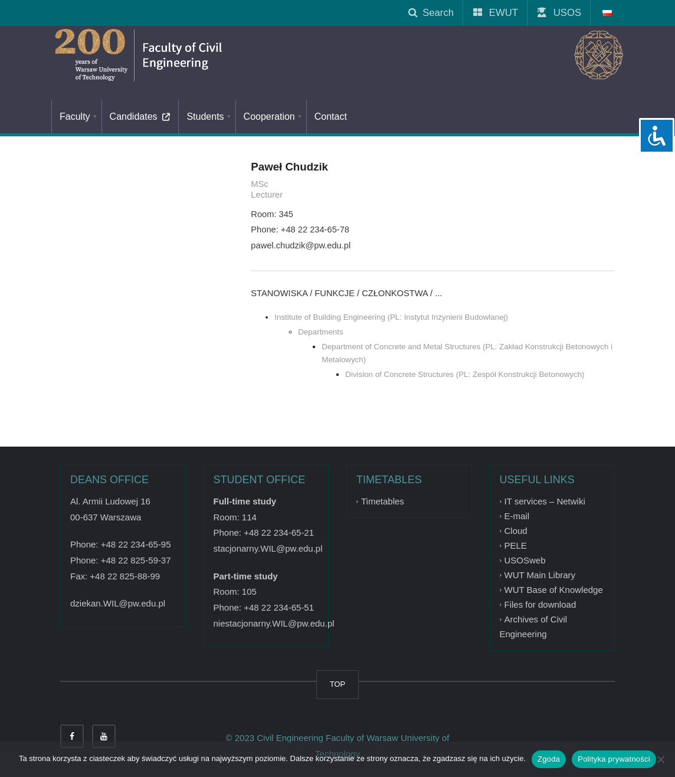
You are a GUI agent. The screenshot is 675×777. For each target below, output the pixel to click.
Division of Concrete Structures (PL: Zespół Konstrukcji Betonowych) (464, 374)
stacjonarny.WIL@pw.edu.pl (268, 548)
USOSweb (525, 560)
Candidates (143, 117)
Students (209, 116)
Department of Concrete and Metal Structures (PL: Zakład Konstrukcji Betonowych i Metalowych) (467, 353)
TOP (337, 684)
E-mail (517, 516)
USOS (560, 12)
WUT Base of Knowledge (553, 590)
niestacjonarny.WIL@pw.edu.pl (274, 623)
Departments (320, 331)
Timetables (382, 501)
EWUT (496, 12)
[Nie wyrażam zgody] (660, 759)
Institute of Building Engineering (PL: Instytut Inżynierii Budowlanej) (391, 317)
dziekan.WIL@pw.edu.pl (117, 603)
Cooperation (274, 116)
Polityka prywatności (614, 759)
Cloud (515, 531)
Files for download (540, 604)
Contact (330, 117)
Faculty (79, 116)
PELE (515, 545)
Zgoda (549, 759)
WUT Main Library (540, 575)
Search (431, 12)
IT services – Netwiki (544, 501)
